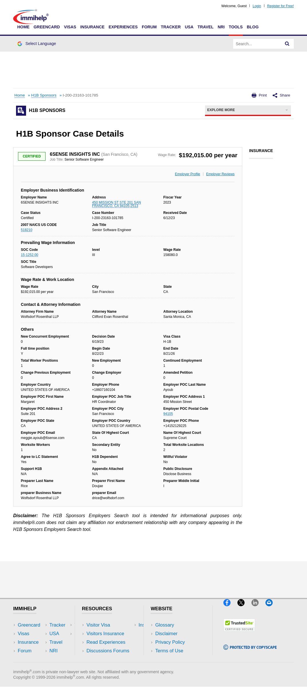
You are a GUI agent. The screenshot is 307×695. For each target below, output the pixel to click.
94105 (168, 414)
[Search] (287, 44)
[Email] (271, 609)
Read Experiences (105, 642)
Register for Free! (280, 6)
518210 (26, 230)
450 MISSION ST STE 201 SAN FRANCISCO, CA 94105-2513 (116, 204)
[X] (244, 609)
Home (23, 27)
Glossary (164, 625)
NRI (221, 27)
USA (189, 27)
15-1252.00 (29, 255)
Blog (253, 27)
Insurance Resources (108, 659)
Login (257, 6)
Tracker (171, 27)
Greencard (47, 27)
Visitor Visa (98, 625)
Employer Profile (187, 174)
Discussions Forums (107, 650)
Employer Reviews (220, 174)
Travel (206, 27)
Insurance (92, 27)
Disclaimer (166, 633)
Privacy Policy (170, 642)
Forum (149, 27)
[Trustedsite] (239, 634)
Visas (70, 27)
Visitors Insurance (105, 633)
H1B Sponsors (43, 95)
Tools (236, 27)
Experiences (123, 27)
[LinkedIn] (258, 609)
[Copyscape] (250, 652)
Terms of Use (169, 650)
